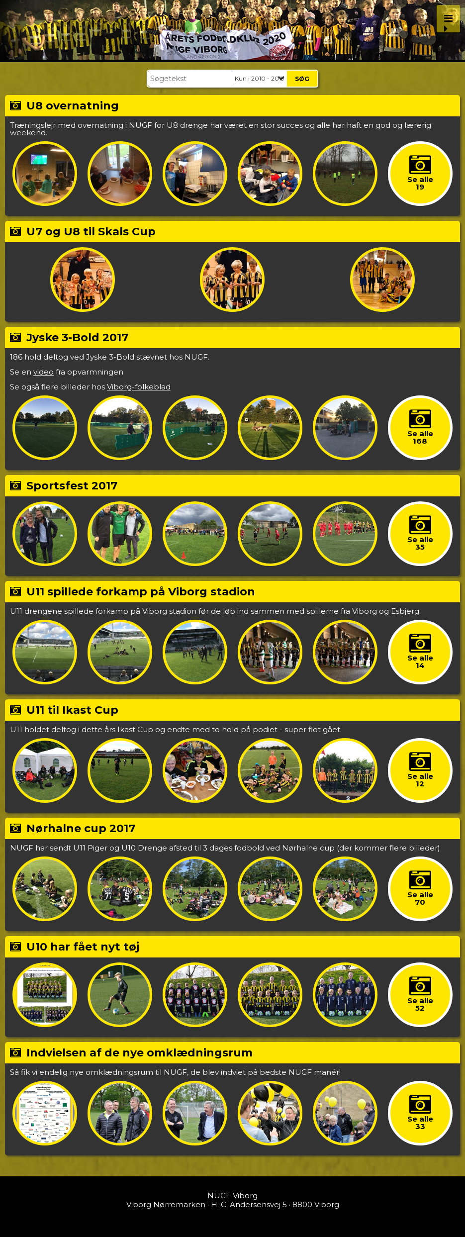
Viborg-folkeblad (139, 386)
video (43, 372)
